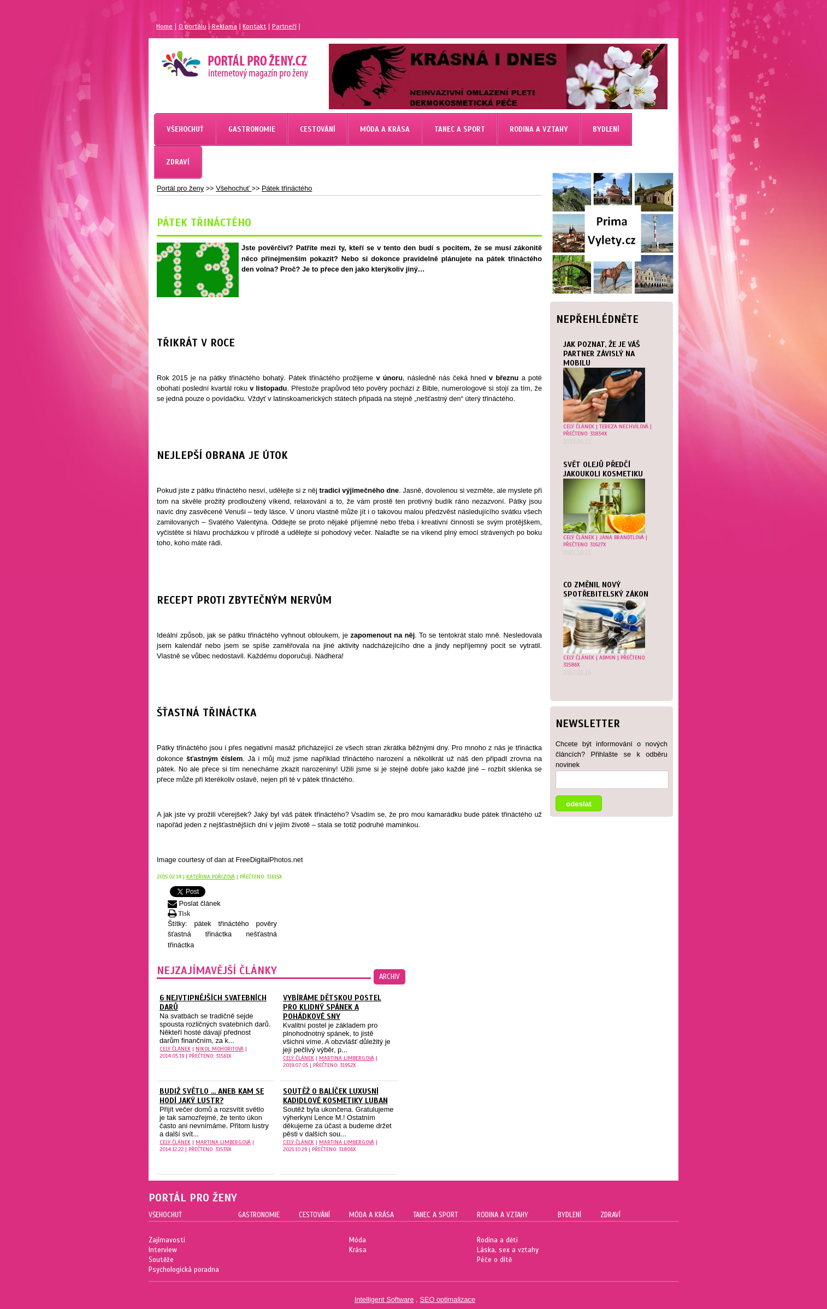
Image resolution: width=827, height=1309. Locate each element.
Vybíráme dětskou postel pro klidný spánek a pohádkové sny (332, 1007)
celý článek (578, 426)
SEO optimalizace (447, 1299)
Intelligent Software (384, 1299)
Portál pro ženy (180, 188)
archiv (389, 976)
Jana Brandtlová (621, 537)
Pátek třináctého (287, 188)
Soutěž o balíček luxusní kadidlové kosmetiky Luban (335, 1096)
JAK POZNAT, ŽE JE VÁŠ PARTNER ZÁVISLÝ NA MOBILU (601, 354)
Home (164, 26)
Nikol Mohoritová (220, 1048)
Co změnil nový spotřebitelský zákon (605, 589)
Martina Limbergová (346, 1058)
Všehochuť (233, 188)
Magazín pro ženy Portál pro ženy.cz (216, 60)
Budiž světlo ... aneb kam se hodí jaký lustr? (212, 1096)
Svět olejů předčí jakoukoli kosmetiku (603, 469)
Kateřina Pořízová (210, 876)
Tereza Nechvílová (623, 426)
